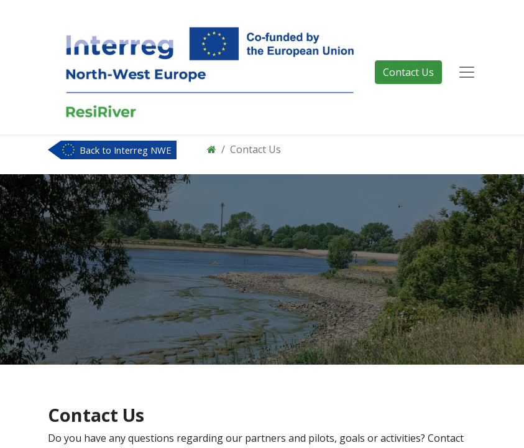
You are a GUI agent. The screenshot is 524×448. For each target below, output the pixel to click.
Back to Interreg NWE (126, 150)
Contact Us (408, 72)
